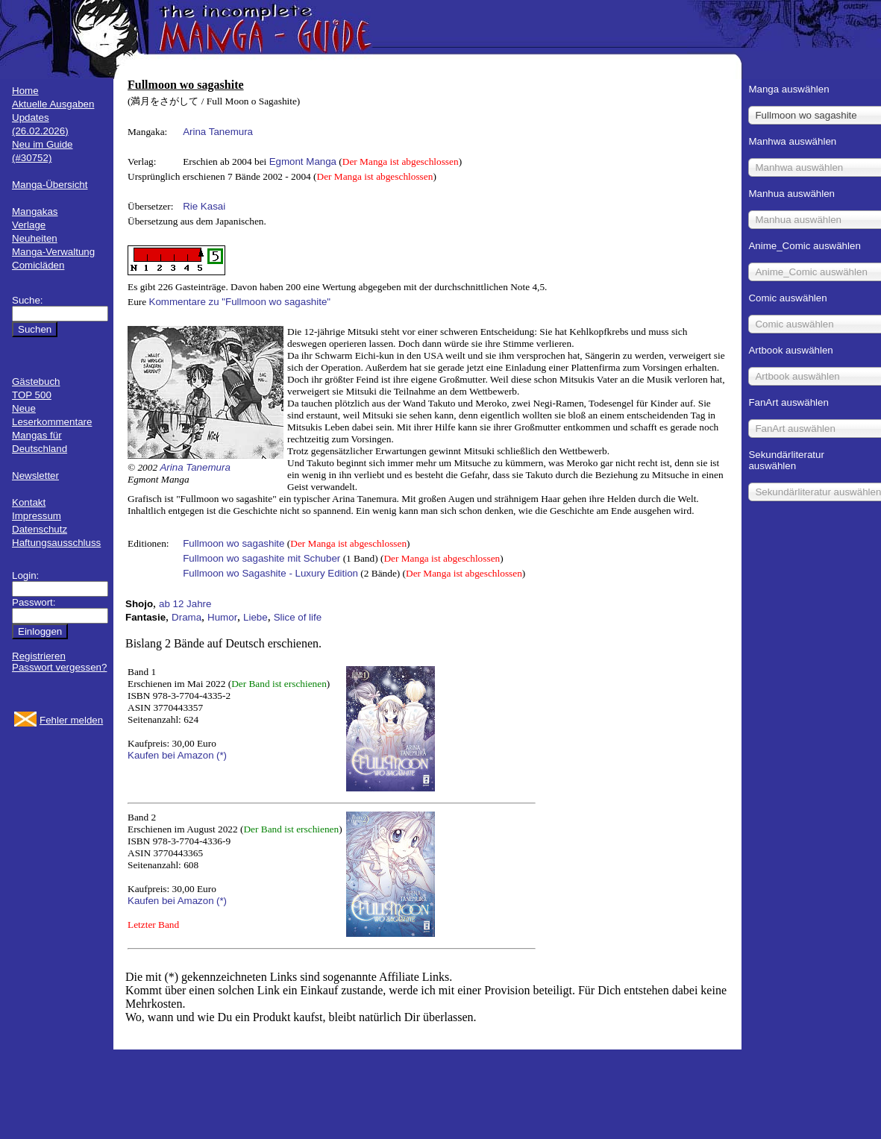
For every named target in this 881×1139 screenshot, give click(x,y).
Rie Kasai (204, 206)
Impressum (36, 515)
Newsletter (35, 475)
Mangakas (35, 211)
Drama (186, 617)
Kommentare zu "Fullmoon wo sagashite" (240, 301)
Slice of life (298, 617)
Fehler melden (71, 720)
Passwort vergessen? (59, 667)
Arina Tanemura (218, 131)
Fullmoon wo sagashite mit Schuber (261, 558)
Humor (222, 617)
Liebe (255, 617)
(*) (221, 755)
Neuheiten (34, 238)
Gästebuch (36, 381)
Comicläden (38, 265)
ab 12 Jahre (185, 603)
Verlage (29, 224)
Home (25, 90)
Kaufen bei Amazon (171, 755)
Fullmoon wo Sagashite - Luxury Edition (270, 573)
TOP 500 (31, 395)
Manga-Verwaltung (53, 251)
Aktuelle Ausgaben (53, 104)
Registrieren (39, 656)
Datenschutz (39, 529)
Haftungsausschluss (56, 542)
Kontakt (29, 502)
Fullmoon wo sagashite (233, 543)
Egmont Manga (302, 161)
